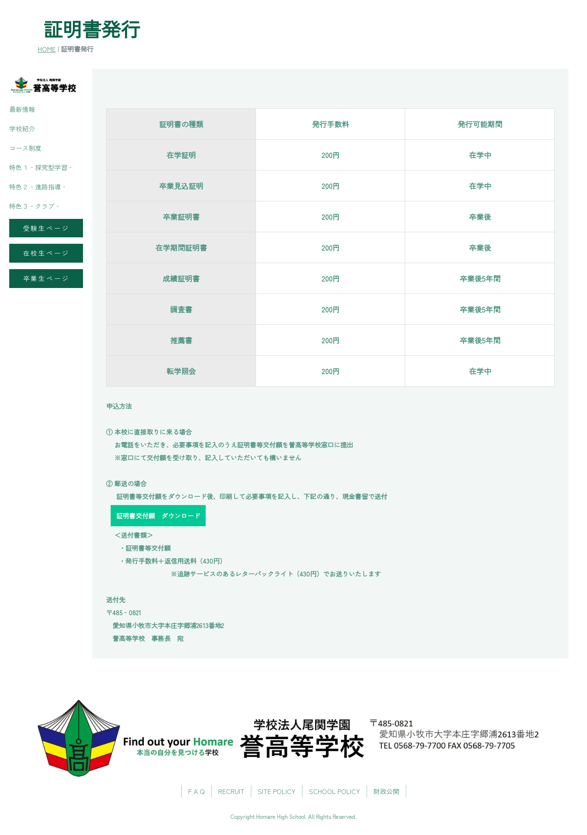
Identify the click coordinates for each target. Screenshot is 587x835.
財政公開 (386, 791)
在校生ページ (46, 253)
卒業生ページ (46, 278)
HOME (47, 48)
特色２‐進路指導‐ (38, 186)
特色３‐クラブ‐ (35, 206)
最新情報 (22, 109)
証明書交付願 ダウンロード (158, 515)
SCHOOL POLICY (334, 791)
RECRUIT (231, 791)
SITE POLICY (277, 791)
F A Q (196, 791)
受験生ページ (46, 228)
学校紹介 (22, 128)
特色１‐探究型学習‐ (41, 167)
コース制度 (25, 148)
